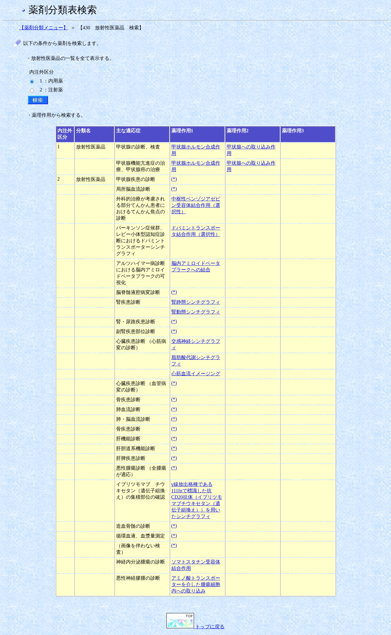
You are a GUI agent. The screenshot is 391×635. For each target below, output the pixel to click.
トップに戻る (195, 626)
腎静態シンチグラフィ (195, 302)
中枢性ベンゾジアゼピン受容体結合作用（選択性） (195, 205)
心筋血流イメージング (195, 373)
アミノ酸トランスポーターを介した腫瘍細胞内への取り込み (195, 584)
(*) (174, 179)
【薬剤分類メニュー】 (43, 27)
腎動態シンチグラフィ (195, 311)
